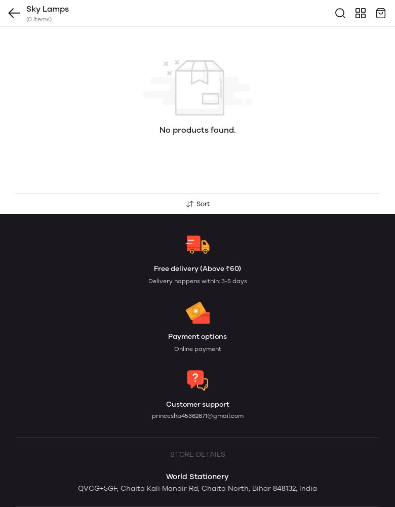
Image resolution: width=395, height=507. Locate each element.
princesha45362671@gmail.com (198, 415)
